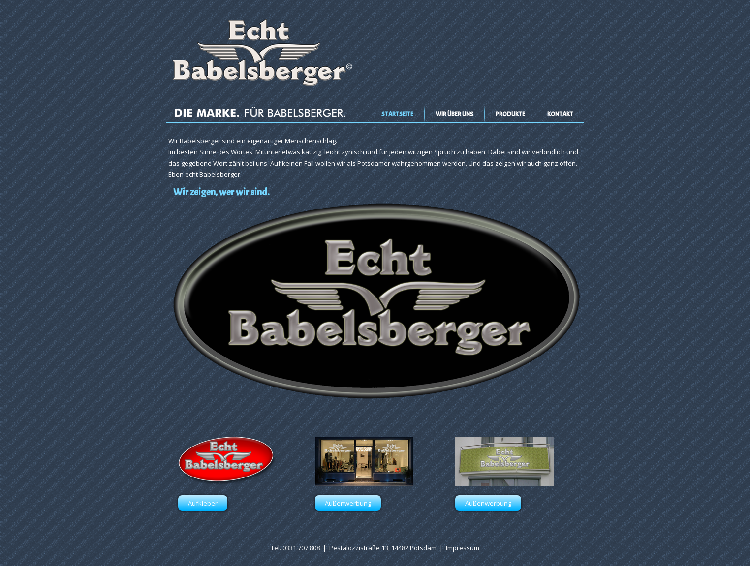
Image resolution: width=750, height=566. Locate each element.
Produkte (510, 114)
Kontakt (560, 114)
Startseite (397, 114)
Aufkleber (203, 503)
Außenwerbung (348, 503)
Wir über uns (454, 114)
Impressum (462, 547)
